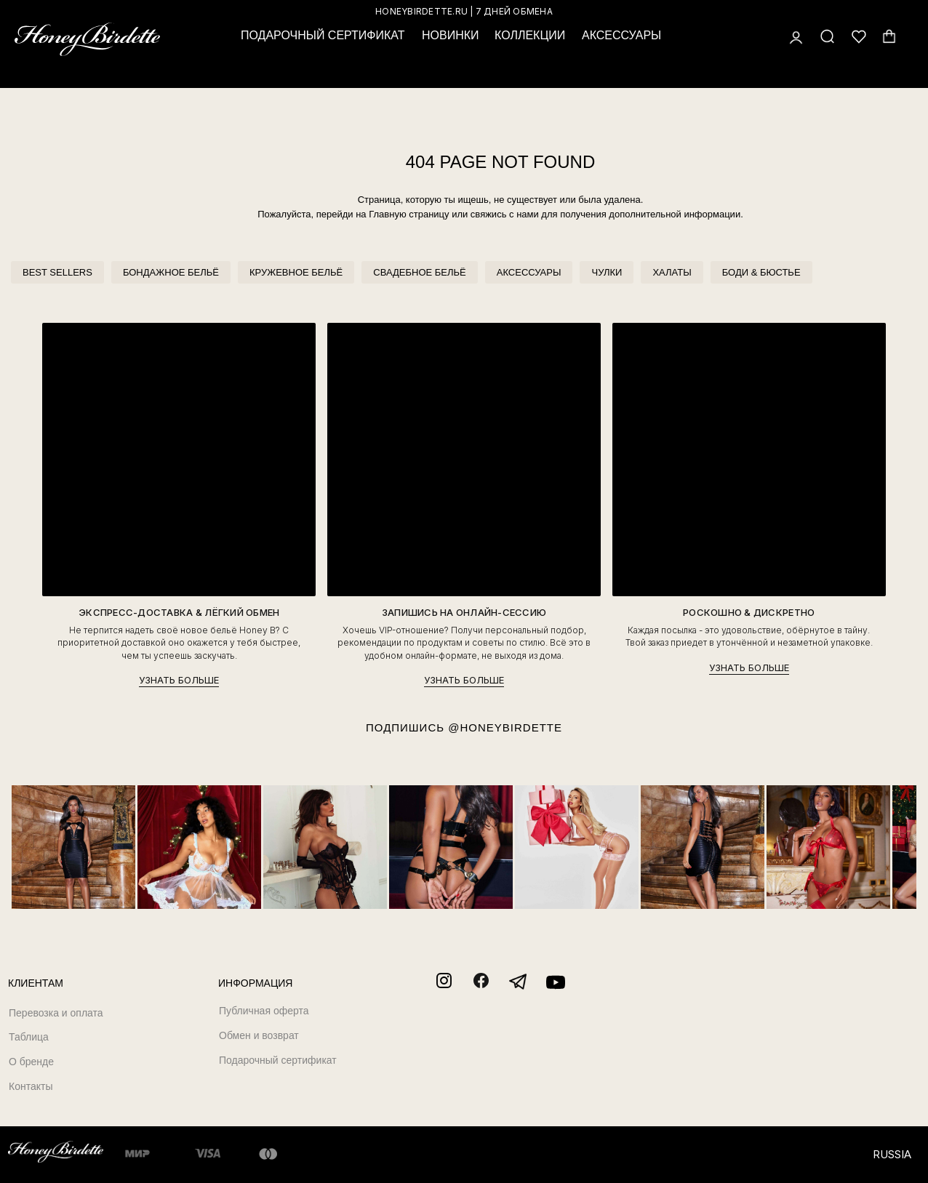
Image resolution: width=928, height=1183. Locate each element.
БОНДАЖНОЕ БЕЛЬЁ (171, 272)
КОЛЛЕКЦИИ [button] (530, 35)
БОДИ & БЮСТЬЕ (761, 272)
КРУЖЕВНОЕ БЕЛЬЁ (296, 272)
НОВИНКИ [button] (450, 35)
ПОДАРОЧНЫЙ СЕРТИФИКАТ (322, 35)
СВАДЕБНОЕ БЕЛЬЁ (419, 272)
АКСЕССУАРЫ (529, 272)
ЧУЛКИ (606, 272)
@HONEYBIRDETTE (505, 727)
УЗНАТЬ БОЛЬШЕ (179, 680)
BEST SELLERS (57, 272)
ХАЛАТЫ (671, 272)
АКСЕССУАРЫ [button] (621, 35)
